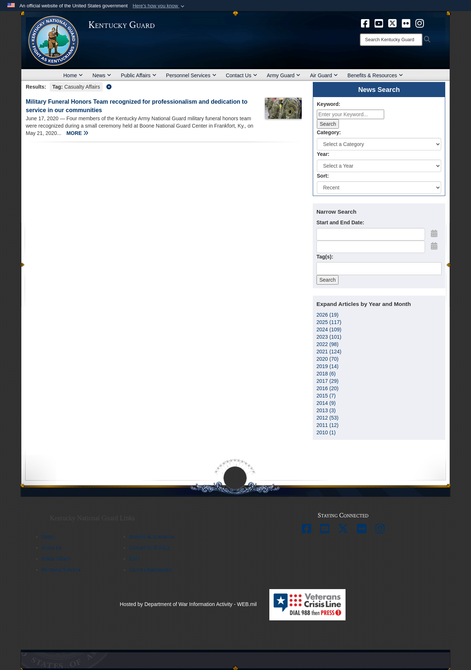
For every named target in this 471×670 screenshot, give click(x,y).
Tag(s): (324, 257)
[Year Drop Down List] (379, 166)
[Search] (391, 39)
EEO (134, 559)
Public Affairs (138, 75)
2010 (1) (326, 432)
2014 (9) (326, 403)
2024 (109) (328, 329)
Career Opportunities (151, 570)
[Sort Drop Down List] (379, 187)
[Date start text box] (370, 234)
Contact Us (241, 75)
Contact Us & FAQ (149, 547)
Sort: (323, 176)
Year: (323, 154)
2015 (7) (326, 396)
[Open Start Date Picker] (434, 233)
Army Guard (283, 75)
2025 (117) (328, 322)
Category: (329, 132)
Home (73, 75)
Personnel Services (191, 75)
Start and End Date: (340, 222)
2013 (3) (326, 410)
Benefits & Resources (375, 75)
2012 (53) (327, 418)
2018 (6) (326, 374)
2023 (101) (328, 337)
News (101, 75)
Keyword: (328, 104)
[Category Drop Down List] (379, 144)
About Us (51, 547)
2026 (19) (327, 315)
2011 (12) (327, 425)
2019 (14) (327, 366)
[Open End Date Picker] (434, 246)
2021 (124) (328, 351)
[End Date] (370, 246)
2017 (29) (327, 381)
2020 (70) (327, 359)
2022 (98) (327, 344)
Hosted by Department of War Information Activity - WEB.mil (188, 604)
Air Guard (324, 75)
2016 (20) (327, 388)
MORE (77, 133)
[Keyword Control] (350, 114)
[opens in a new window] (365, 23)
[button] (159, 6)
